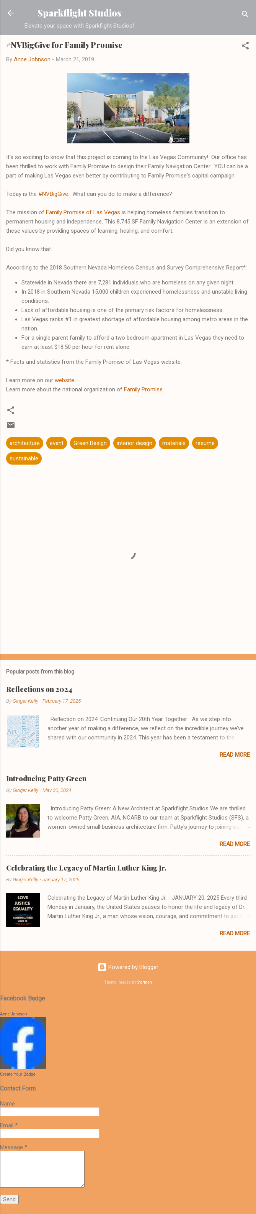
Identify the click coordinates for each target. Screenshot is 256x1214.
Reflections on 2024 (39, 689)
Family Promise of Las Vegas (83, 212)
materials (174, 443)
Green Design (90, 443)
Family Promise (143, 389)
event (57, 443)
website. (65, 380)
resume (205, 443)
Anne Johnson (13, 1014)
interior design (134, 443)
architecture (25, 443)
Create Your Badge (18, 1074)
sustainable (24, 458)
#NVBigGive (53, 194)
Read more (235, 754)
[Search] (245, 15)
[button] (245, 47)
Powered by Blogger (128, 967)
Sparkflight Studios (79, 13)
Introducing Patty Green (46, 778)
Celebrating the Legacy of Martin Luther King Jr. (86, 867)
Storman (144, 982)
